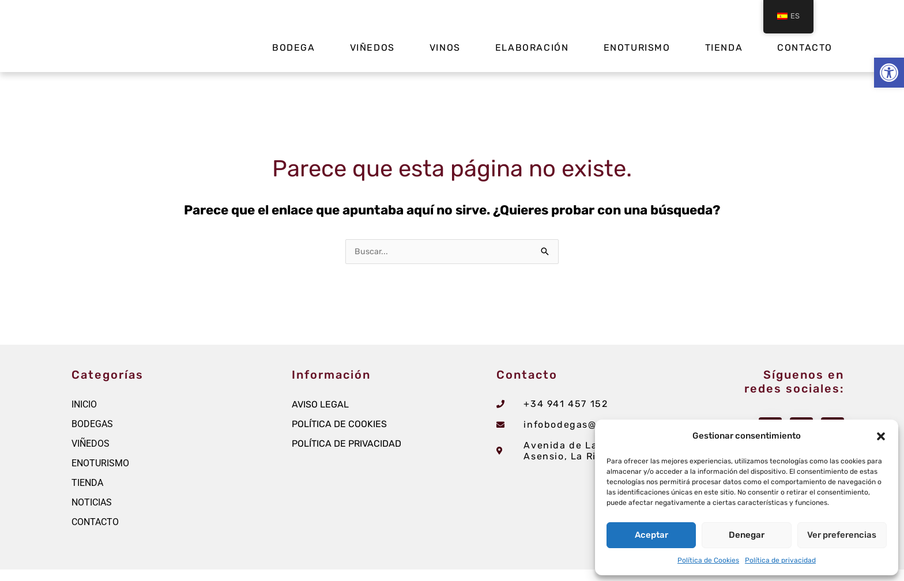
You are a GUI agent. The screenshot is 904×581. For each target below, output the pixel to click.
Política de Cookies (708, 560)
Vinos (445, 47)
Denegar (746, 535)
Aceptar (651, 535)
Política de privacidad (780, 560)
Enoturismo (637, 47)
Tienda (724, 47)
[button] (889, 73)
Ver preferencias (841, 535)
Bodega (293, 47)
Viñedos (372, 47)
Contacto (805, 47)
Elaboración (532, 47)
